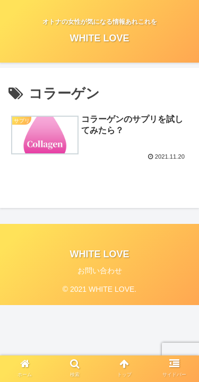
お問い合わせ (99, 270)
